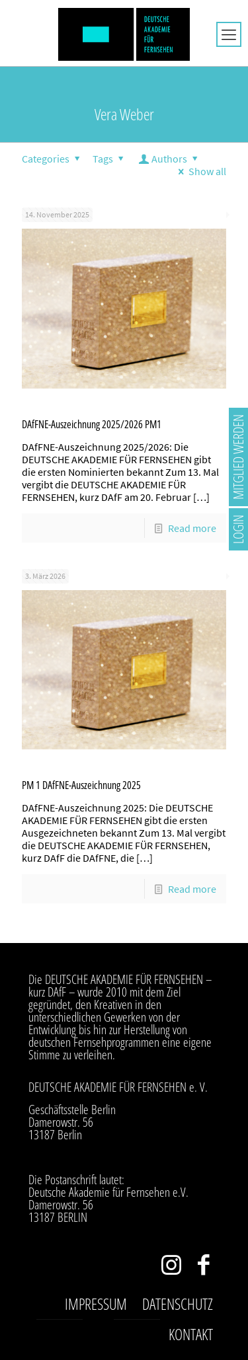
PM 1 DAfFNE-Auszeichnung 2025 (81, 785)
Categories (53, 158)
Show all (200, 171)
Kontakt (191, 1334)
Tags (110, 158)
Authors (169, 158)
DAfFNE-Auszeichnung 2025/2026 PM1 (91, 424)
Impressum (96, 1303)
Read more (192, 528)
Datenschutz (177, 1303)
